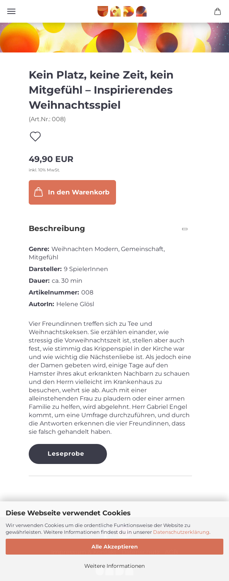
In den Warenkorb (71, 192)
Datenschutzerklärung (181, 532)
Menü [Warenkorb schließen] (11, 11)
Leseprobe (66, 453)
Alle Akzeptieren (114, 546)
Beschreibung (57, 228)
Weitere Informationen (114, 566)
